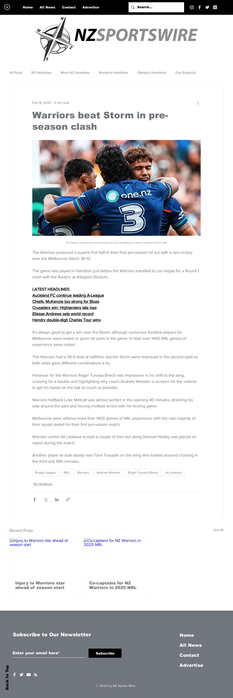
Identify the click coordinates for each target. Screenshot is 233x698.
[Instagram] (191, 7)
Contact (189, 655)
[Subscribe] (105, 653)
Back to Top (7, 677)
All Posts (16, 72)
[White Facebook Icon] (14, 674)
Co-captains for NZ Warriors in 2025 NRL (113, 585)
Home (187, 635)
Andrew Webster (108, 472)
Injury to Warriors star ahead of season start (40, 585)
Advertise (191, 665)
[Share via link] (68, 499)
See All (218, 530)
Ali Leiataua (174, 472)
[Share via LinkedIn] (57, 499)
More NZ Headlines (75, 72)
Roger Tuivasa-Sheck (143, 472)
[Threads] (215, 7)
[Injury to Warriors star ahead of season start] (43, 556)
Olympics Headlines (151, 72)
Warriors (83, 472)
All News (191, 645)
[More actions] (198, 102)
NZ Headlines (41, 72)
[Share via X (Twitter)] (45, 499)
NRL (66, 472)
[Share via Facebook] (34, 499)
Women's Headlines (113, 72)
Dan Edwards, (185, 72)
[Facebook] (199, 7)
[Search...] (156, 7)
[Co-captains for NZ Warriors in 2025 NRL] (116, 556)
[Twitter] (207, 7)
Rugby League (45, 472)
